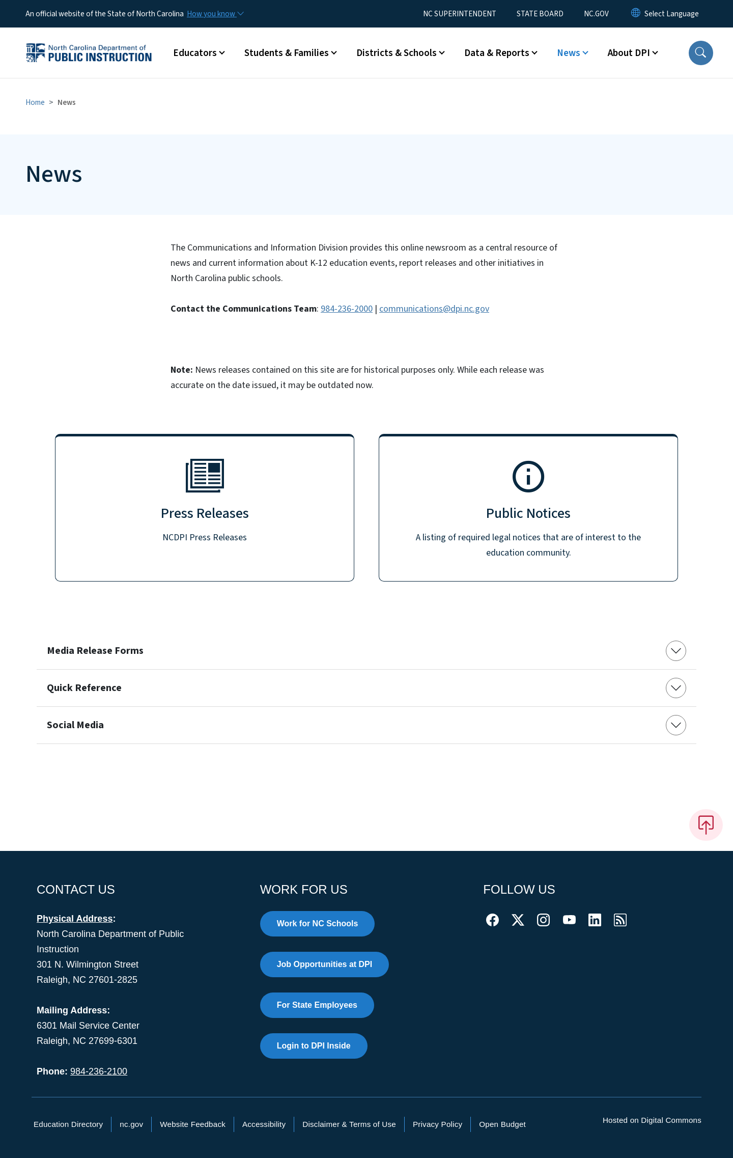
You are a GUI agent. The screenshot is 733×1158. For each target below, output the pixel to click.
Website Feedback (192, 1124)
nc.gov (131, 1124)
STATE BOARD (540, 13)
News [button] (568, 53)
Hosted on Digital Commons (652, 1120)
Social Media (75, 725)
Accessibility (264, 1124)
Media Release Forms (95, 651)
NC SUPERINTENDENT (459, 13)
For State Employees (317, 1005)
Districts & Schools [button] (396, 53)
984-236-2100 (98, 1071)
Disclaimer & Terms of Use (349, 1124)
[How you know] (214, 13)
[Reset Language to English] (635, 13)
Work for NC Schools (317, 923)
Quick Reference (84, 688)
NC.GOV (596, 13)
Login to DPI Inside (314, 1045)
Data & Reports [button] (496, 53)
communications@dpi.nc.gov (434, 308)
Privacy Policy (437, 1124)
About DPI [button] (629, 53)
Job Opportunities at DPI (325, 964)
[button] (701, 53)
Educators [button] (195, 53)
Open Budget (502, 1124)
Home (35, 102)
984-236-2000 (347, 308)
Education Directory (68, 1124)
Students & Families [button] (286, 53)
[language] (671, 13)
